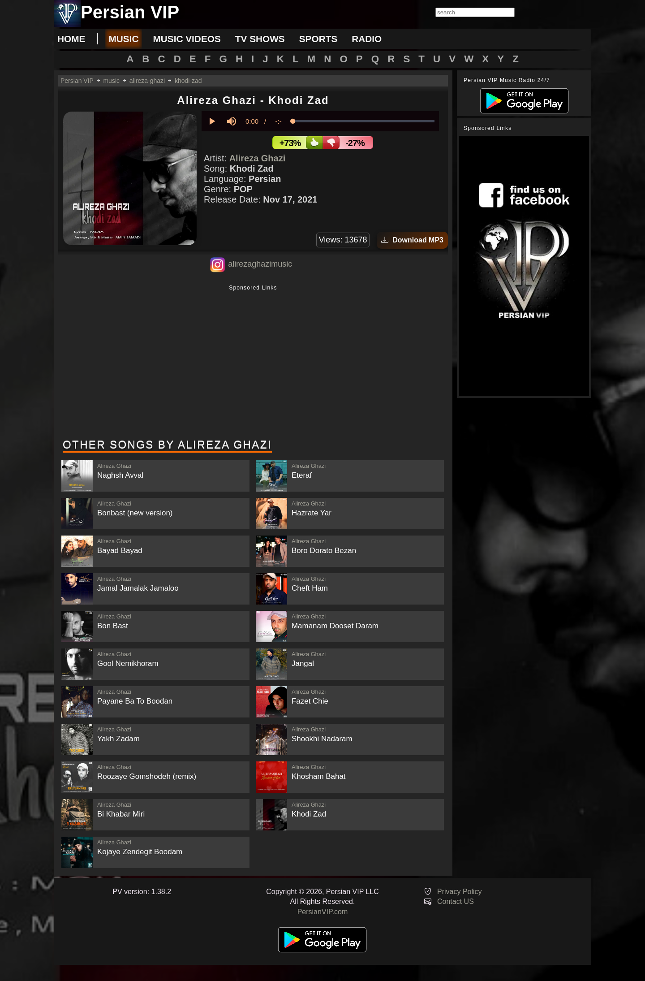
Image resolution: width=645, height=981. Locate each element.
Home (71, 39)
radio (367, 39)
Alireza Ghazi (257, 158)
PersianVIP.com (322, 912)
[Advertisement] (253, 362)
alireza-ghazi (147, 80)
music (123, 39)
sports (318, 39)
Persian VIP (77, 80)
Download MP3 (412, 240)
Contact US (455, 901)
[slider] (363, 121)
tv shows (260, 39)
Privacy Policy (459, 891)
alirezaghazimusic (260, 263)
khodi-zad (188, 80)
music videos (186, 39)
